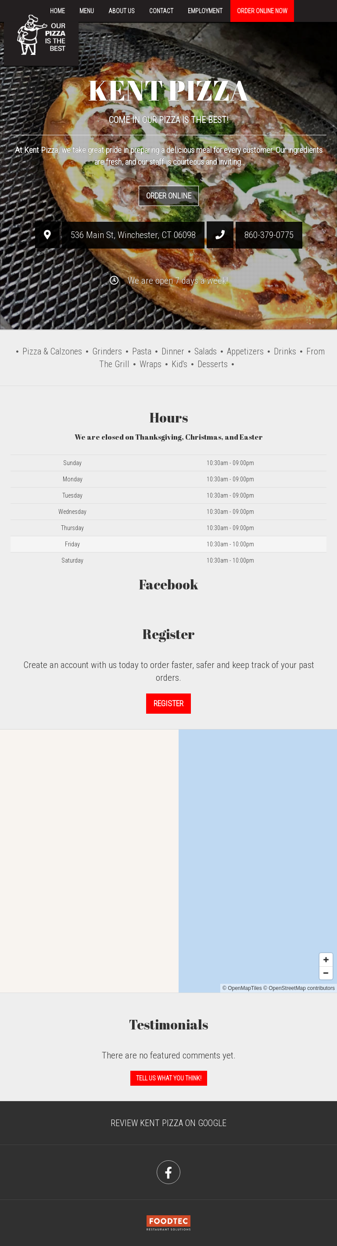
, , (133, 235)
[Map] (168, 861)
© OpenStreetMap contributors (299, 988)
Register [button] (168, 703)
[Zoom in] (326, 959)
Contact (161, 10)
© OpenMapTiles (242, 988)
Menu (86, 10)
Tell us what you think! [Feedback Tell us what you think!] (168, 1078)
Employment (205, 10)
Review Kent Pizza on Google (168, 1123)
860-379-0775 (269, 235)
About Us (121, 10)
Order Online (168, 195)
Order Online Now (262, 10)
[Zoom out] (326, 972)
